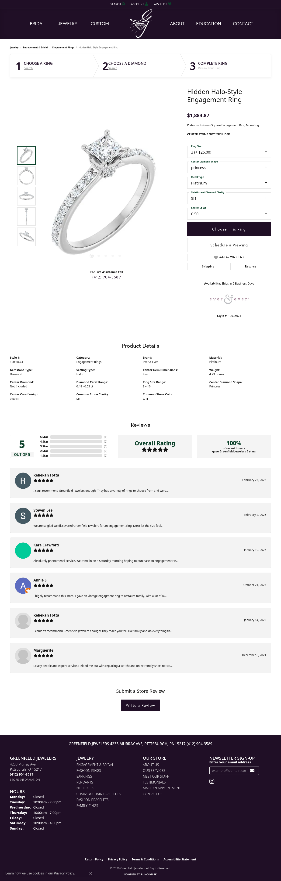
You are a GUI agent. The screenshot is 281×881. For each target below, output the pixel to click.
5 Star (44, 437)
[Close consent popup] (90, 873)
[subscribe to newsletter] (252, 770)
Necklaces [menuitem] (85, 788)
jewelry (14, 47)
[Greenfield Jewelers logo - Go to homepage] (140, 23)
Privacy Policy (117, 859)
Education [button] (208, 23)
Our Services (154, 770)
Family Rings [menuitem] (87, 805)
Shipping (208, 266)
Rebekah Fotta (46, 475)
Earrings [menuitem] (84, 776)
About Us (151, 764)
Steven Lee (43, 510)
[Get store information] (25, 780)
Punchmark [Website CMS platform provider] (149, 874)
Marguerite (44, 650)
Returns (251, 266)
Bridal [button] (37, 23)
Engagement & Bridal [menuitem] (95, 764)
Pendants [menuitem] (84, 782)
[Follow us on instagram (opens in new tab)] (211, 781)
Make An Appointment (162, 788)
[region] (106, 196)
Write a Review (140, 705)
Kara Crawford (46, 545)
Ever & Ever (150, 362)
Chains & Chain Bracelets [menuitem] (98, 794)
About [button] (177, 23)
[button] (117, 4)
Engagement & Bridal (35, 47)
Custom (100, 23)
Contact (243, 23)
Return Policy (94, 859)
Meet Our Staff (156, 776)
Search (28, 68)
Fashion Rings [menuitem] (88, 770)
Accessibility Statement (179, 859)
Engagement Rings (63, 47)
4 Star (44, 442)
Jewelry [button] (67, 23)
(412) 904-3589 (106, 276)
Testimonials (154, 782)
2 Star (44, 451)
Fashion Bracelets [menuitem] (92, 800)
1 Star (44, 456)
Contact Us (153, 794)
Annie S (40, 580)
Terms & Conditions (145, 859)
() (105, 437)
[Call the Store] (21, 774)
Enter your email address (230, 762)
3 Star (44, 446)
